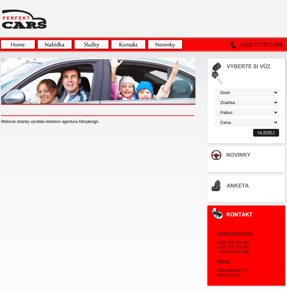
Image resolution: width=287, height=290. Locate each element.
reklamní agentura (61, 121)
